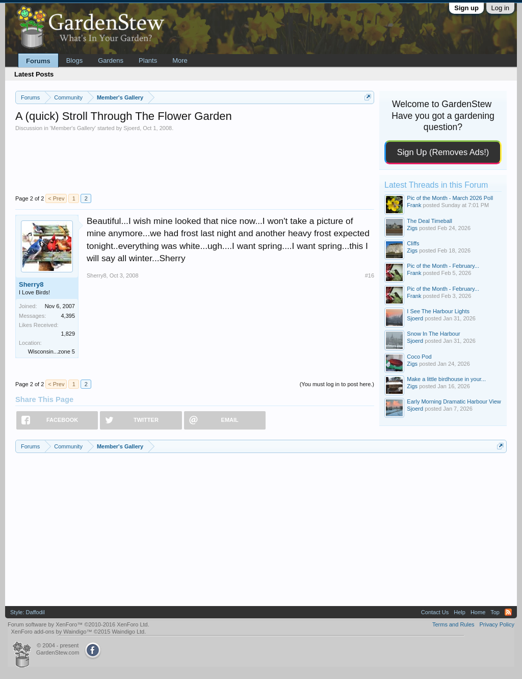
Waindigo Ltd (128, 631)
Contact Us (435, 612)
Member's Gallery (73, 128)
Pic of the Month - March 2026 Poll (450, 198)
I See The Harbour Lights (438, 311)
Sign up (466, 8)
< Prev (56, 198)
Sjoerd (131, 128)
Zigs (412, 228)
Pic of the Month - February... (443, 266)
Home (478, 612)
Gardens (110, 60)
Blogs (74, 60)
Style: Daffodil (27, 612)
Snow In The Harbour (433, 334)
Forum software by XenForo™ (78, 624)
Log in (500, 8)
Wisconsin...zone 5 (51, 351)
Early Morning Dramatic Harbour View (454, 401)
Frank (414, 205)
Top (495, 612)
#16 (369, 275)
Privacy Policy (497, 624)
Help (459, 612)
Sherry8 (31, 284)
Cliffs (413, 243)
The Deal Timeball (429, 221)
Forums (38, 61)
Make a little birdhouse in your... (446, 379)
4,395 (68, 316)
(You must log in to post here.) (337, 384)
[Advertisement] (194, 162)
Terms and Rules (453, 624)
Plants (148, 60)
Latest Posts (34, 74)
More (180, 60)
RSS (508, 612)
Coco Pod (419, 357)
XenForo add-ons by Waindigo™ (51, 631)
